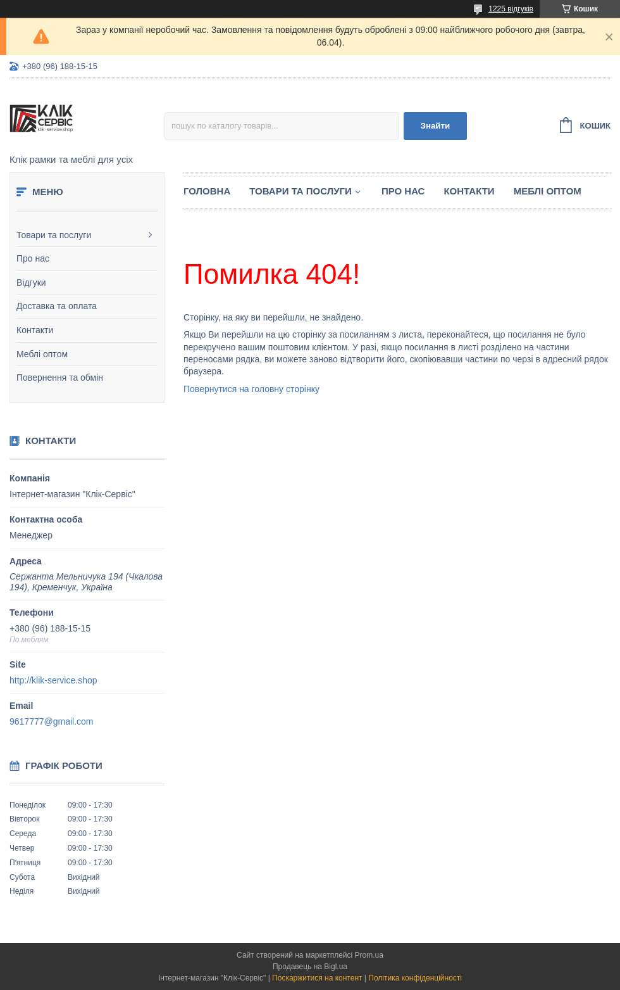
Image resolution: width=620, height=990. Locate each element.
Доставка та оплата (56, 306)
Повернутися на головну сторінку (251, 389)
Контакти (34, 330)
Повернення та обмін (59, 377)
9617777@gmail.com (51, 721)
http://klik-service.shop (53, 680)
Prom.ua (369, 955)
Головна (206, 191)
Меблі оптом (42, 354)
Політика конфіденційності (415, 978)
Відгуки (31, 282)
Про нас (32, 258)
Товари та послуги (53, 235)
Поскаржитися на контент (317, 978)
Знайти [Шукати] (435, 125)
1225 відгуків (510, 8)
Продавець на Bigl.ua (310, 966)
